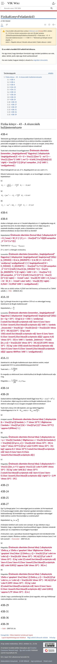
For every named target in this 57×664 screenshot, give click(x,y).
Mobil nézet (48, 661)
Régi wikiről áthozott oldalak (37, 638)
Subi (4, 628)
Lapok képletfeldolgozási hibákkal (14, 638)
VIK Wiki (13, 3)
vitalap (41, 31)
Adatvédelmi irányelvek (9, 661)
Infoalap (52, 638)
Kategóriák (5, 635)
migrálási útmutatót (40, 60)
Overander (16, 539)
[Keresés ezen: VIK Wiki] (28, 8)
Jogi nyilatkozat (36, 661)
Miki (10, 291)
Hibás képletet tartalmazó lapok (21, 635)
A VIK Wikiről (24, 661)
